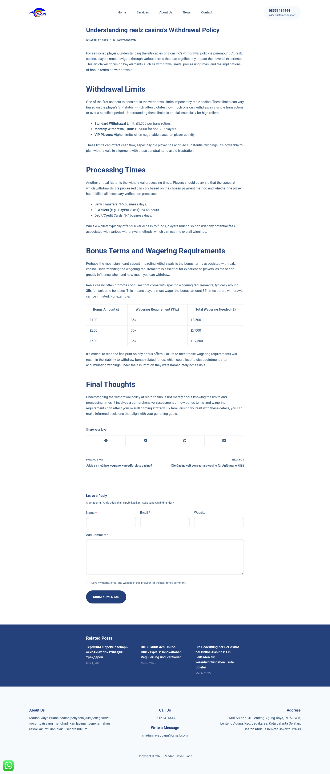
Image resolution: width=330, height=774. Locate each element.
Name (91, 512)
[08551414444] (282, 13)
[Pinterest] (185, 440)
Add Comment (97, 535)
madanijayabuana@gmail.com (165, 735)
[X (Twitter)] (145, 440)
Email (145, 512)
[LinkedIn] (224, 440)
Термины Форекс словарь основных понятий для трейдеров (107, 652)
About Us (165, 12)
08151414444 (165, 718)
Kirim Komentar (106, 597)
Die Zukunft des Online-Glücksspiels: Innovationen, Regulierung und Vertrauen (161, 652)
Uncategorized (126, 40)
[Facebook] (106, 440)
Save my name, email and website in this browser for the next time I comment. (138, 582)
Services (143, 12)
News (187, 12)
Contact (206, 12)
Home (122, 12)
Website (199, 513)
